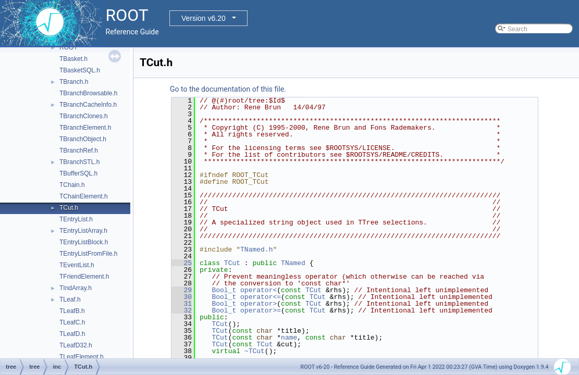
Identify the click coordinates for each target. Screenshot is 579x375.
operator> (258, 303)
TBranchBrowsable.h (88, 93)
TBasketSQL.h (79, 70)
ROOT (68, 47)
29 (181, 290)
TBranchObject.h (82, 139)
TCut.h (68, 207)
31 (181, 303)
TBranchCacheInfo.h (88, 104)
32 (181, 310)
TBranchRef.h (78, 150)
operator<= (260, 297)
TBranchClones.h (83, 116)
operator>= (260, 310)
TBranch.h (73, 81)
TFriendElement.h (84, 276)
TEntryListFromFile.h (88, 253)
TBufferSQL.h (78, 173)
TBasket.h (73, 59)
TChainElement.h (83, 196)
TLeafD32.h (75, 345)
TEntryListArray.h (83, 230)
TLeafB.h (72, 311)
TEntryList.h (76, 219)
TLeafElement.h (81, 356)
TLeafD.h (72, 334)
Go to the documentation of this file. (228, 89)
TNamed (293, 263)
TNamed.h (256, 249)
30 (181, 297)
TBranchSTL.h (79, 162)
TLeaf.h (70, 299)
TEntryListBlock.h (83, 242)
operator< (258, 290)
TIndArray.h (75, 288)
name (289, 337)
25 (181, 263)
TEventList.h (76, 265)
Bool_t (224, 290)
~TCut (254, 351)
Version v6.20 (203, 18)
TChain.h (72, 185)
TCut (232, 263)
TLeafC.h (72, 322)
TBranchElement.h (85, 127)
